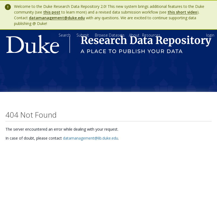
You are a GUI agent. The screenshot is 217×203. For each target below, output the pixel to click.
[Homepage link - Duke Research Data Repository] (108, 51)
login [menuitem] (210, 35)
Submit (83, 35)
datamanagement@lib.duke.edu (90, 138)
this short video (182, 12)
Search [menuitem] (65, 35)
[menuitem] (134, 35)
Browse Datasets (110, 35)
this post (51, 12)
